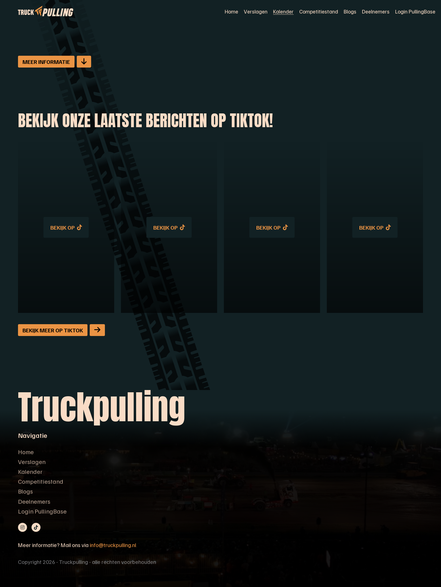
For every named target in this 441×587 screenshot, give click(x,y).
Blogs (350, 11)
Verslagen (255, 11)
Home (231, 11)
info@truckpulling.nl (113, 544)
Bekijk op (66, 227)
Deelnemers (376, 11)
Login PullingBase (415, 11)
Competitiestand (318, 11)
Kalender (283, 11)
